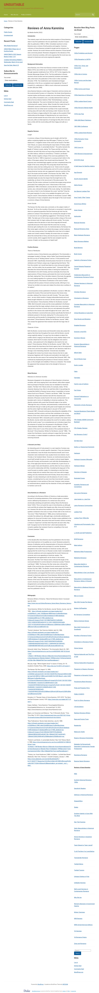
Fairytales (77, 378)
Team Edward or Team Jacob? (83, 845)
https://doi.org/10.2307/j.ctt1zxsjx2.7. (58, 666)
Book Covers (78, 254)
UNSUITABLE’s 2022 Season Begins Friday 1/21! (12, 55)
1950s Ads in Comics (80, 74)
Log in (6, 95)
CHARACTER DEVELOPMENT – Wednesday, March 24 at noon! (13, 61)
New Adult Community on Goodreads (82, 628)
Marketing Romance (80, 558)
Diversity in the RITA (80, 332)
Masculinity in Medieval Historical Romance (84, 588)
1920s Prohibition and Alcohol (83, 53)
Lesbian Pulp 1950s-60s (81, 518)
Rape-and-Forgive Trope (81, 719)
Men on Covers (78, 596)
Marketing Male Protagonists (83, 551)
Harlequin (77, 453)
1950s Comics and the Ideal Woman (82, 82)
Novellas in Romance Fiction (83, 635)
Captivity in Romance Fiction (83, 260)
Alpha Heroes (78, 185)
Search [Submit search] (93, 14)
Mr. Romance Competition (82, 614)
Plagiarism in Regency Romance (84, 669)
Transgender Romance (81, 858)
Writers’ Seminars (79, 912)
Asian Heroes (78, 210)
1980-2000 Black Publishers (82, 120)
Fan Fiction (77, 390)
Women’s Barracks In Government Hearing (84, 905)
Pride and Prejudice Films (82, 688)
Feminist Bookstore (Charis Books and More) (84, 412)
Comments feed (9, 102)
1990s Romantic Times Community (81, 140)
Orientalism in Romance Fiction (83, 642)
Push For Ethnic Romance (82, 700)
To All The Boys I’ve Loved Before (84, 851)
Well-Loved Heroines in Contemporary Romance (81, 890)
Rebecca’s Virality (79, 732)
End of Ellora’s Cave (80, 359)
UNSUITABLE (14, 5)
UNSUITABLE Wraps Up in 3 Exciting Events (12, 50)
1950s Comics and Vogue (82, 89)
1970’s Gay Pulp (79, 114)
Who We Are (14, 15)
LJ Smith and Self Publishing (83, 533)
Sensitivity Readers (80, 788)
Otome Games (78, 648)
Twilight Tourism (79, 870)
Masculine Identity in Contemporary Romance (81, 565)
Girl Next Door (78, 441)
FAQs (69, 991)
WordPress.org (8, 105)
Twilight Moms (78, 864)
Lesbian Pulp (78, 512)
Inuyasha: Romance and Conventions (81, 486)
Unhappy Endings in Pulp (81, 876)
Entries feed (7, 99)
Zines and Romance (80, 943)
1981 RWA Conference (81, 126)
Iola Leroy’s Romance (80, 493)
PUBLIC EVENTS (26, 15)
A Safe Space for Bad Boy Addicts (84, 166)
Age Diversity (78, 172)
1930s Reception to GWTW (82, 59)
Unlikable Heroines (80, 883)
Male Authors (78, 545)
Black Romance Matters (81, 241)
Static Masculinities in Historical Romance (84, 829)
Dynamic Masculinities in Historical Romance (81, 345)
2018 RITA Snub (79, 160)
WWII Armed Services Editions (83, 925)
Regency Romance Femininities (83, 738)
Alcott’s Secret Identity (81, 179)
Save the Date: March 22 (11, 65)
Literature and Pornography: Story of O (84, 525)
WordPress (41, 984)
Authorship (77, 216)
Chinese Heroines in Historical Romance (83, 284)
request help (73, 991)
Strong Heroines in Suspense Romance (83, 838)
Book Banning (78, 247)
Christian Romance (80, 292)
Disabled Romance (80, 325)
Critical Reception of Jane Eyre (83, 313)
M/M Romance (78, 539)
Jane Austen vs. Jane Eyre (82, 499)
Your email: (7, 77)
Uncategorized (8, 35)
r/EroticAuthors (78, 706)
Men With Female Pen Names (83, 602)
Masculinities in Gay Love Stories (84, 572)
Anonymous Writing (80, 204)
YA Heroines (78, 931)
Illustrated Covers (79, 478)
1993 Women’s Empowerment (83, 154)
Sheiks (76, 807)
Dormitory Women (79, 338)
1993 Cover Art (78, 147)
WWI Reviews (78, 918)
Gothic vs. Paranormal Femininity (84, 447)
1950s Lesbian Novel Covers (83, 101)
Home (6, 15)
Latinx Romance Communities (83, 505)
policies (64, 991)
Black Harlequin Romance (82, 235)
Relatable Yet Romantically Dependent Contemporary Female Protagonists (84, 746)
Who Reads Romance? (11, 46)
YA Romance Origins (80, 937)
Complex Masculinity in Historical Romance (84, 306)
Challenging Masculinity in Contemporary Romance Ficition (84, 276)
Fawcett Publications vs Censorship (81, 398)
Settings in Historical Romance (83, 795)
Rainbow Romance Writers (82, 713)
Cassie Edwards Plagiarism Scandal (82, 268)
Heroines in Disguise (80, 472)
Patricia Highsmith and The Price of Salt (84, 655)
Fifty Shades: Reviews (80, 428)
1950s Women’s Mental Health (83, 108)
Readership (77, 725)
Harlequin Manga (79, 466)
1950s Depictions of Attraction (83, 95)
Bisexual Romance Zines (81, 229)
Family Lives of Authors (81, 384)
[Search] (83, 15)
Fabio (75, 371)
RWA (75, 774)
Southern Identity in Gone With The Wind (83, 815)
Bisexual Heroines (79, 222)
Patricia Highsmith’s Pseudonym (84, 663)
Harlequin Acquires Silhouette (83, 459)
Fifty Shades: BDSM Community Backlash (84, 421)
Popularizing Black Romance (83, 681)
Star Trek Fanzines (79, 822)
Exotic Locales (78, 365)
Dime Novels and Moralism (82, 319)
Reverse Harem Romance (82, 761)
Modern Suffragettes (80, 608)
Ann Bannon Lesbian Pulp (82, 191)
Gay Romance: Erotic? (80, 434)
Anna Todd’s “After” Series (82, 197)
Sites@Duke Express (36, 991)
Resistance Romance (80, 755)
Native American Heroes (81, 621)
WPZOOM (65, 984)
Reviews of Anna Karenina (82, 767)
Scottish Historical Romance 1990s (83, 781)
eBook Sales (78, 352)
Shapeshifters (78, 801)
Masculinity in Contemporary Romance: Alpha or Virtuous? (83, 580)
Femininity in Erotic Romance (83, 405)
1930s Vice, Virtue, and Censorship (81, 67)
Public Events (8, 32)
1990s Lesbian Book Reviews (83, 133)
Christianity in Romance (81, 298)
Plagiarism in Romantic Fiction (83, 675)
